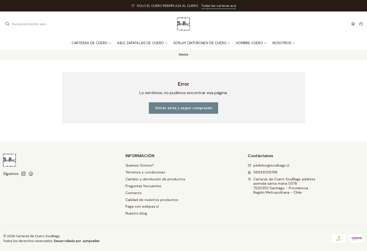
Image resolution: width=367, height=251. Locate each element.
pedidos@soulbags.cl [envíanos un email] (268, 165)
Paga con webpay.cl (142, 206)
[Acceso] (353, 24)
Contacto (133, 193)
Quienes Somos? (139, 165)
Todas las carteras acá (218, 6)
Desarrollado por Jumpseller (77, 241)
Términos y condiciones (145, 172)
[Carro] (361, 24)
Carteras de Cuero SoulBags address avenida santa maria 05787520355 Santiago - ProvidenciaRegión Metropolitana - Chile (281, 186)
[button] (284, 42)
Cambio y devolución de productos (155, 179)
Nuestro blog (136, 213)
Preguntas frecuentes (143, 186)
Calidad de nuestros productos (151, 199)
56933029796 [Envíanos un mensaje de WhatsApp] (263, 172)
